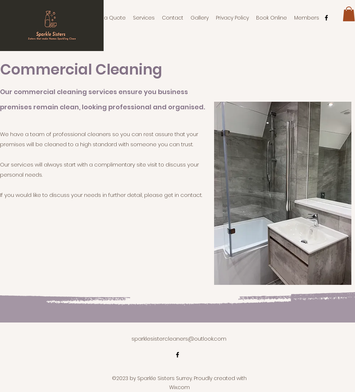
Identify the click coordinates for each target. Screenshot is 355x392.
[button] (349, 14)
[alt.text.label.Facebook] (326, 17)
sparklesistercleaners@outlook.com (178, 338)
